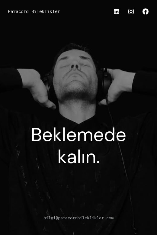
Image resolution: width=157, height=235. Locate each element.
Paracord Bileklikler (34, 11)
